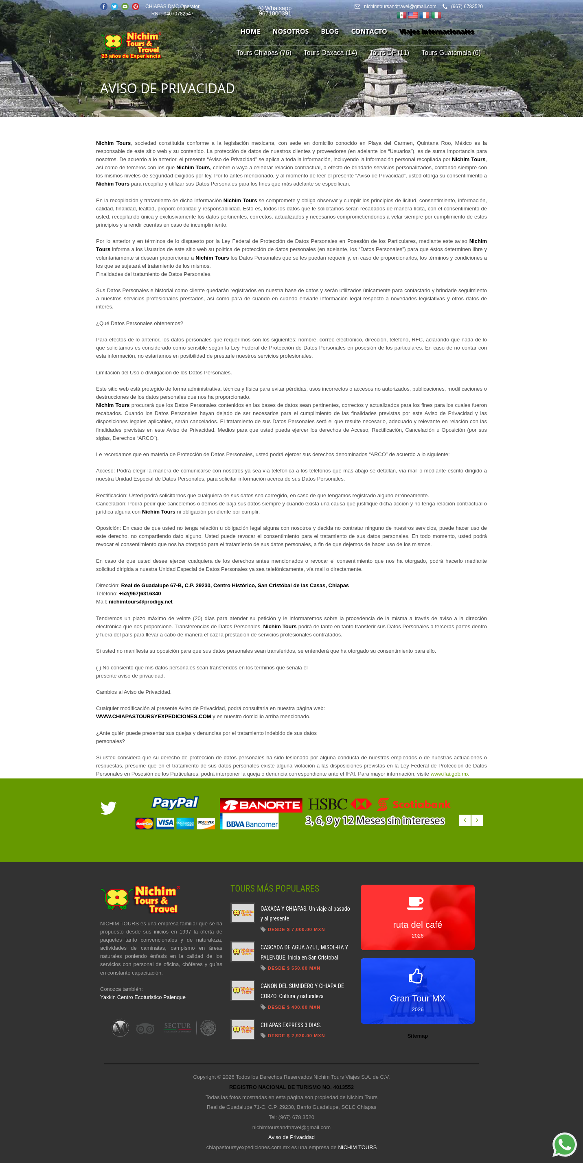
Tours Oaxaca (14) (330, 52)
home (251, 31)
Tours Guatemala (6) (451, 52)
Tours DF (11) (389, 52)
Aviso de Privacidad (291, 1137)
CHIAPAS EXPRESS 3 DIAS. (291, 1025)
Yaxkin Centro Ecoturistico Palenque (143, 997)
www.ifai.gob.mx (450, 774)
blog (330, 31)
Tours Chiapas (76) (264, 52)
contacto (369, 31)
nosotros (291, 31)
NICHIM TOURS (357, 1147)
